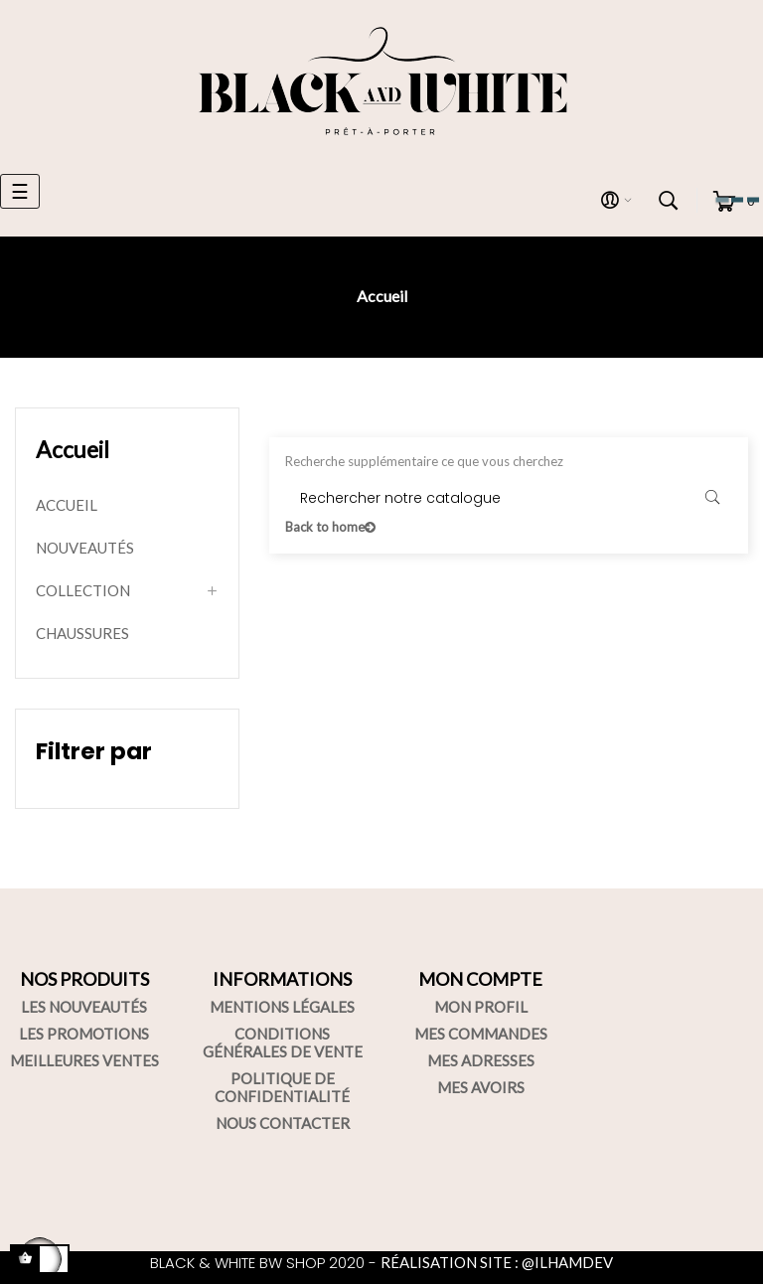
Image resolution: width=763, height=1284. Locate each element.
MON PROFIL (481, 1007)
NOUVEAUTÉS (85, 548)
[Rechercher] (508, 498)
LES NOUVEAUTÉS (84, 1007)
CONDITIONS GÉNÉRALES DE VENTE (283, 1042)
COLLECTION (83, 590)
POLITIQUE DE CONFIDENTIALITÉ (282, 1087)
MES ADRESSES (480, 1060)
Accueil (72, 449)
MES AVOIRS (481, 1087)
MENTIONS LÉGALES (282, 1007)
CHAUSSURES (82, 633)
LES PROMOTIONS (84, 1034)
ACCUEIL (66, 505)
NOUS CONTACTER (283, 1123)
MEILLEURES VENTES (84, 1060)
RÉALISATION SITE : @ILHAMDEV (497, 1262)
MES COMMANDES (480, 1034)
